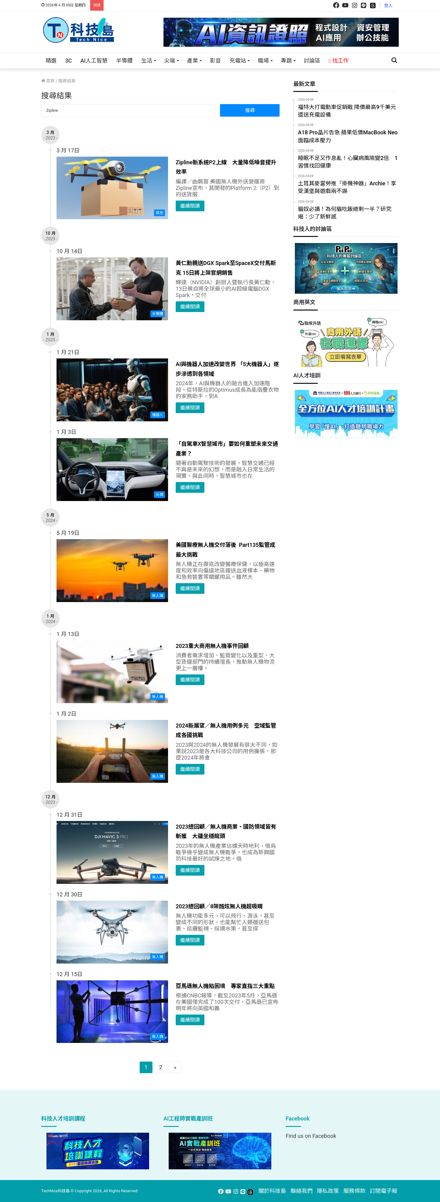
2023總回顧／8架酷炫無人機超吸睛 (219, 906)
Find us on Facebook (311, 1136)
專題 (286, 60)
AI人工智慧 (94, 60)
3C (68, 60)
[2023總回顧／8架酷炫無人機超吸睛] (112, 932)
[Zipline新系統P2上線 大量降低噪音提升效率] (112, 188)
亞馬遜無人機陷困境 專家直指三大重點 (225, 986)
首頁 (48, 80)
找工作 (339, 60)
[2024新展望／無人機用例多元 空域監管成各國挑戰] (112, 751)
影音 (215, 60)
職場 (263, 60)
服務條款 (354, 1191)
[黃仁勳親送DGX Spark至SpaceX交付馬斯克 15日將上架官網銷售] (112, 288)
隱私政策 (328, 1191)
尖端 (169, 60)
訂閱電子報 (383, 1191)
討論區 (312, 60)
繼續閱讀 (190, 206)
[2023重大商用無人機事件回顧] (112, 671)
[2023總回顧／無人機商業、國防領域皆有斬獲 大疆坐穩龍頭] (112, 852)
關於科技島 (272, 1191)
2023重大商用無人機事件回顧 (212, 646)
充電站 (237, 60)
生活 (146, 60)
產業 (192, 60)
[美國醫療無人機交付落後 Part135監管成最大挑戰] (112, 570)
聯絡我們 (302, 1191)
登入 (388, 5)
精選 (51, 60)
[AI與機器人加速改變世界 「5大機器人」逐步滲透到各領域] (112, 389)
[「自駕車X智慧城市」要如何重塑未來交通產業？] (112, 469)
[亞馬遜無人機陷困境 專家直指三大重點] (112, 1011)
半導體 (124, 60)
